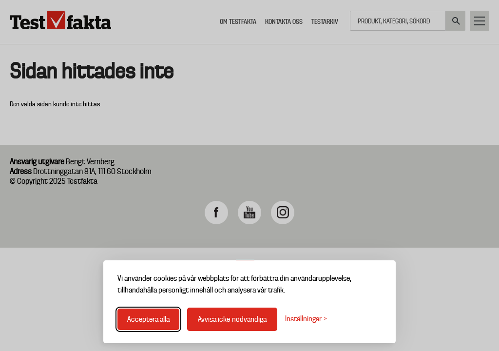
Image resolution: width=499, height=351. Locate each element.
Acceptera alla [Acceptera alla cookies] (148, 319)
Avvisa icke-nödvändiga (232, 319)
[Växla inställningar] (306, 319)
